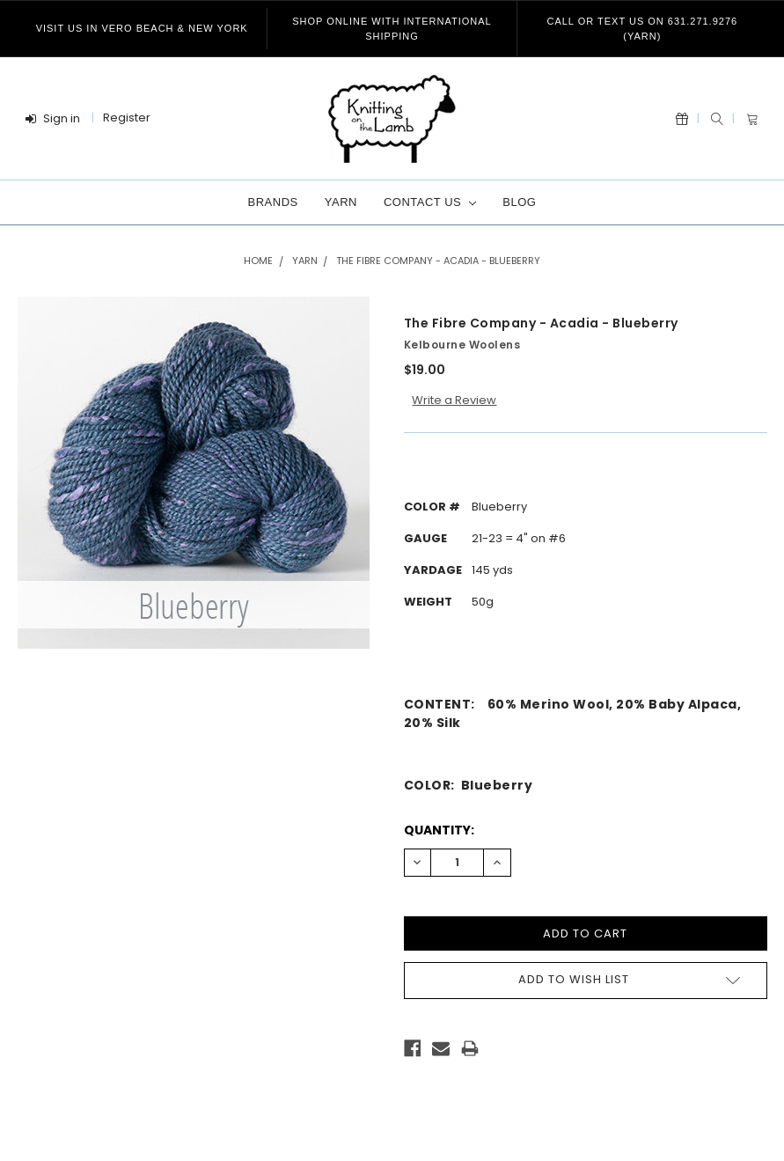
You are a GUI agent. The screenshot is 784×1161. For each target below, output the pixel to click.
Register (126, 117)
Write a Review (454, 400)
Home (258, 261)
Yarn (341, 202)
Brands (273, 202)
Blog (519, 202)
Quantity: (439, 830)
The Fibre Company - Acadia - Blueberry (438, 261)
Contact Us (430, 202)
